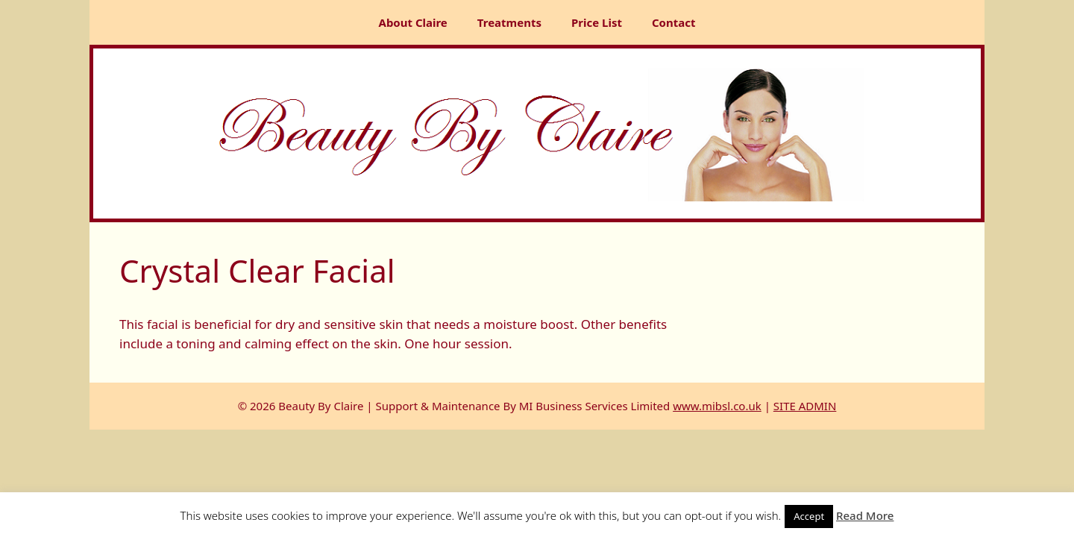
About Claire (413, 22)
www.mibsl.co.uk (717, 405)
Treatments (509, 22)
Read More (865, 515)
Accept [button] (809, 516)
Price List (596, 22)
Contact (674, 22)
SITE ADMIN (805, 405)
